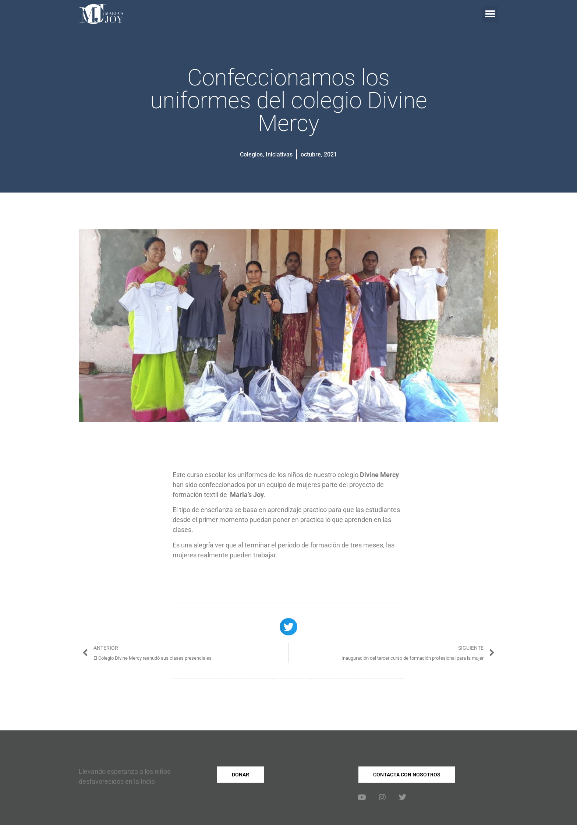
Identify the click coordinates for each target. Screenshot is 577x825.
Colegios (251, 154)
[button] (490, 14)
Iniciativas (279, 154)
